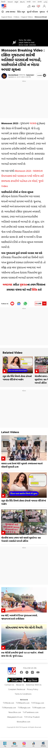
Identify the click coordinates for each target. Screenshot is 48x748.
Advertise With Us (33, 684)
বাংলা (34, 2)
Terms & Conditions (23, 693)
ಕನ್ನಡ (16, 2)
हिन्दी (3, 2)
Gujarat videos (27, 16)
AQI (33, 6)
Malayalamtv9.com (14, 717)
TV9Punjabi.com (38, 707)
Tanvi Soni (30, 75)
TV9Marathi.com (22, 702)
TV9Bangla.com (24, 707)
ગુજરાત (42, 11)
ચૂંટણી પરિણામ (32, 11)
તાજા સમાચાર (10, 11)
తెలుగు (22, 2)
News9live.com (15, 712)
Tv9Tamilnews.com (30, 712)
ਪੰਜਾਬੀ (40, 2)
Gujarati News (6, 16)
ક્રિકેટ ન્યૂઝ (21, 11)
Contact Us (9, 684)
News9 (10, 2)
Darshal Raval (13, 75)
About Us (20, 684)
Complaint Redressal (16, 689)
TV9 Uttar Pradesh (32, 717)
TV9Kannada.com (9, 707)
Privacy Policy (32, 689)
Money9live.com (23, 721)
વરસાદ (33, 123)
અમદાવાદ (7, 284)
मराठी (29, 2)
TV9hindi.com (8, 702)
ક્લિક (34, 289)
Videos (16, 16)
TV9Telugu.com (37, 702)
